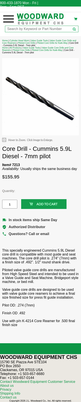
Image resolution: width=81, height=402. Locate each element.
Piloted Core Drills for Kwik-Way (52, 43)
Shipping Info (10, 393)
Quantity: (6, 191)
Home (5, 40)
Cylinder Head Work (19, 40)
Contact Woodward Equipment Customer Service (37, 381)
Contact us (8, 397)
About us (7, 385)
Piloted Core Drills (26, 43)
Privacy (5, 389)
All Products (15, 48)
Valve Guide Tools (39, 40)
